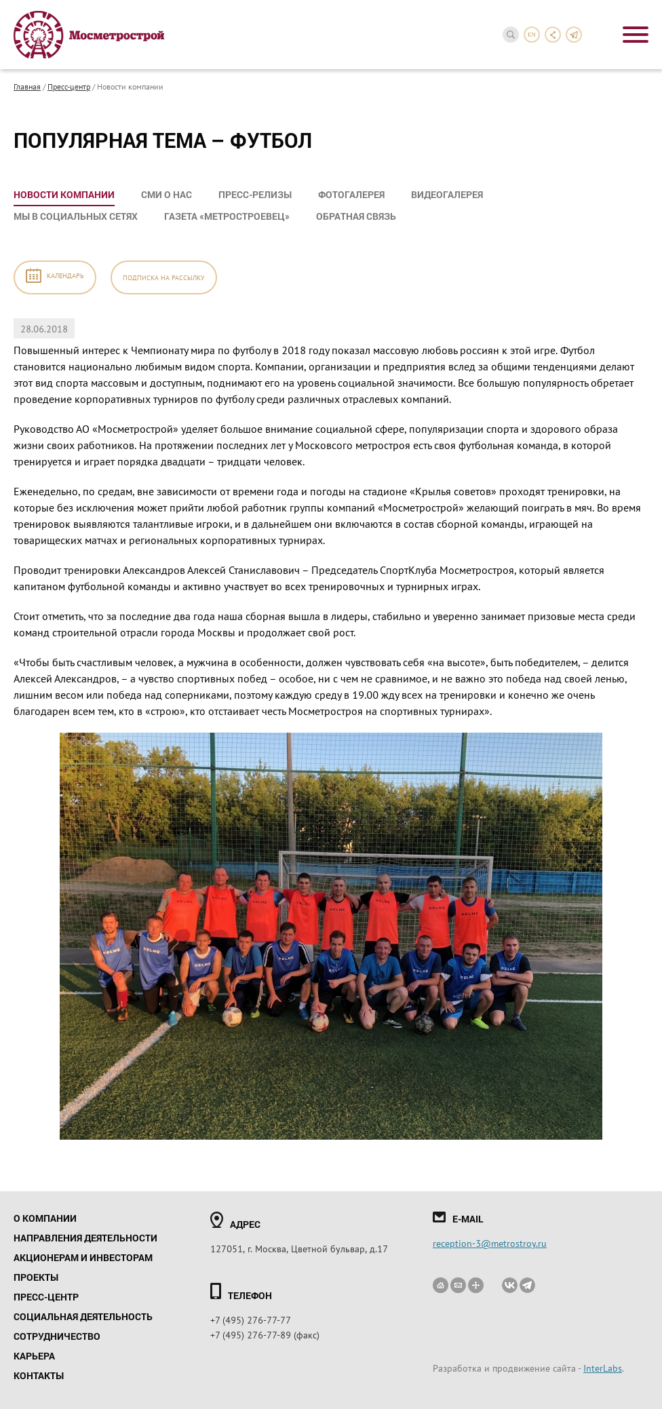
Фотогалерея (351, 194)
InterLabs (602, 1368)
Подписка (164, 277)
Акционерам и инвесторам (83, 1257)
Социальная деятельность (83, 1316)
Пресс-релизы (255, 194)
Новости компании (64, 194)
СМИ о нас (166, 194)
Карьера (34, 1355)
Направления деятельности (85, 1237)
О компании (45, 1218)
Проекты (36, 1277)
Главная (27, 86)
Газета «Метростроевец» (227, 216)
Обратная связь (356, 216)
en (532, 34)
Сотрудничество (57, 1336)
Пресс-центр (68, 86)
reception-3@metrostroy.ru (490, 1243)
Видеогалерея (447, 194)
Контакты (39, 1375)
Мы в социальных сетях (76, 216)
